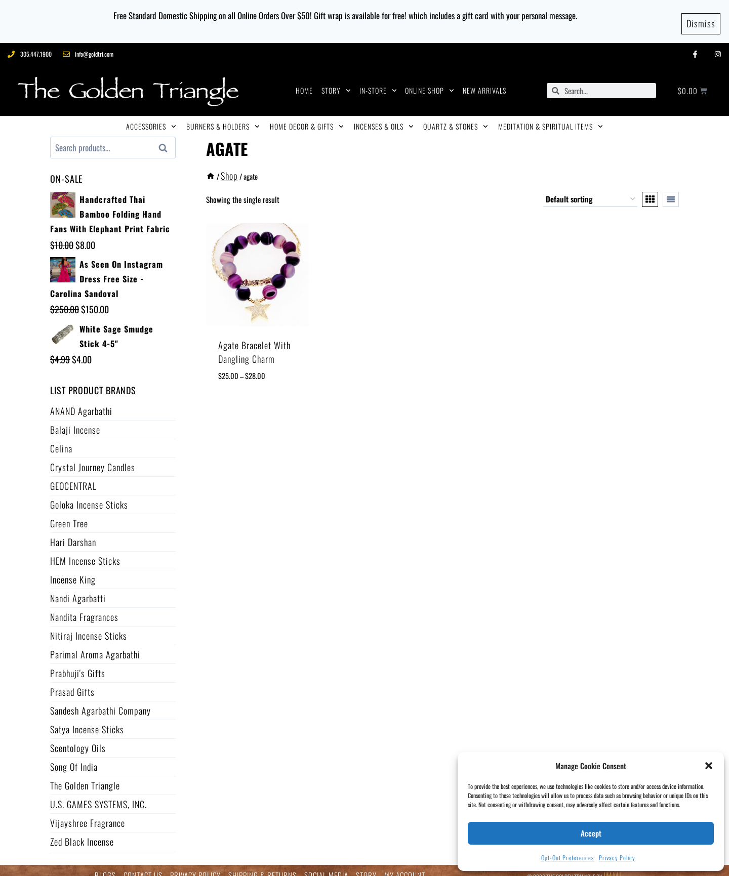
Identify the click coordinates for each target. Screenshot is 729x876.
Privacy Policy (617, 857)
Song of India (74, 756)
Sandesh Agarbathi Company (100, 700)
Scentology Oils (78, 737)
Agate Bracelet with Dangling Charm (254, 341)
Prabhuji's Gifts (77, 663)
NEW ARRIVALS (484, 80)
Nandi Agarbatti (78, 588)
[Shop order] (590, 189)
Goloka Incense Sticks (89, 494)
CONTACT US (143, 865)
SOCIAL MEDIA (326, 865)
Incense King (73, 569)
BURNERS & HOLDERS (223, 116)
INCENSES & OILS (384, 116)
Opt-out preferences (567, 857)
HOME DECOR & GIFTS (307, 116)
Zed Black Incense (82, 831)
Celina (61, 438)
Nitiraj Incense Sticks (88, 625)
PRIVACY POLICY (195, 865)
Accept (591, 833)
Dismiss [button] (700, 16)
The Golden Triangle (85, 775)
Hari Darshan (73, 531)
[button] (709, 766)
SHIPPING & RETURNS (262, 865)
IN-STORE (378, 81)
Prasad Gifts (72, 681)
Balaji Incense (75, 419)
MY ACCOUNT (404, 865)
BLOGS (105, 865)
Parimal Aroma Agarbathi (95, 644)
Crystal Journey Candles (92, 457)
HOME (304, 80)
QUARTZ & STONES (455, 116)
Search (166, 138)
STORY (336, 81)
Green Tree (69, 513)
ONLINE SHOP (429, 81)
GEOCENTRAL (73, 475)
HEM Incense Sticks (85, 550)
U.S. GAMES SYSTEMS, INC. (98, 794)
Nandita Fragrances (84, 606)
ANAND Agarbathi (81, 400)
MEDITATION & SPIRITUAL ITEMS (550, 116)
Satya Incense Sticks (87, 719)
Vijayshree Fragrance (87, 812)
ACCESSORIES (151, 116)
